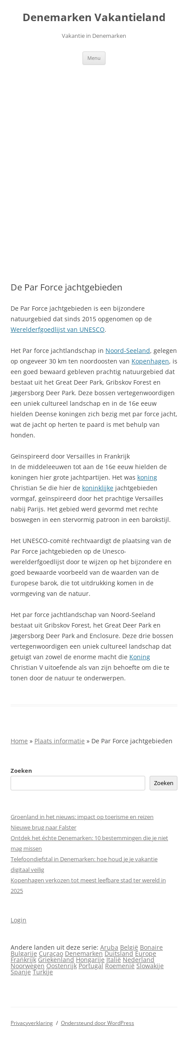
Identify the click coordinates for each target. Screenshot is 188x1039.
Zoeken (21, 771)
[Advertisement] (94, 163)
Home (19, 741)
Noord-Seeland (127, 350)
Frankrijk (23, 959)
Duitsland (119, 953)
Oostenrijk (61, 966)
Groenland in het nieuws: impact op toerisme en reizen (82, 817)
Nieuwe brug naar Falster (43, 827)
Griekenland (56, 959)
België (129, 947)
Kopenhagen (150, 361)
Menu (94, 58)
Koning (139, 657)
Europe (145, 953)
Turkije (43, 972)
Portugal (91, 966)
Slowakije (150, 966)
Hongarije (90, 959)
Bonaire (151, 947)
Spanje (21, 972)
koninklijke (97, 488)
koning (147, 477)
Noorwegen (28, 966)
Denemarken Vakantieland (94, 17)
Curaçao (51, 953)
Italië (113, 959)
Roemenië (120, 966)
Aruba (109, 947)
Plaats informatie (59, 741)
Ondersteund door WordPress (97, 1023)
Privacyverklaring (32, 1023)
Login (18, 920)
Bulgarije (24, 953)
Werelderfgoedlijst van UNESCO (58, 329)
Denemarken (84, 953)
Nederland (138, 959)
